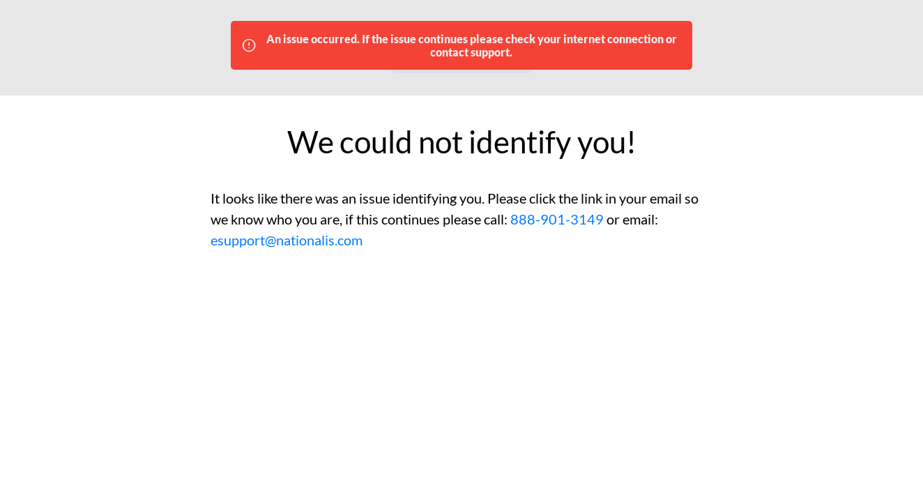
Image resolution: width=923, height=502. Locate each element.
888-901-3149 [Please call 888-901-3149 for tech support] (557, 219)
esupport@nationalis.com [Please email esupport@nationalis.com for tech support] (287, 239)
